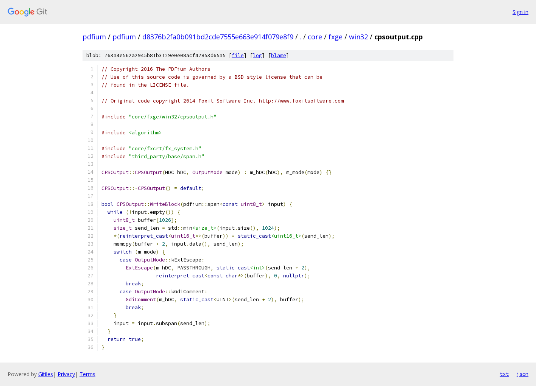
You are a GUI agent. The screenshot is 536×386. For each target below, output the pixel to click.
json (522, 373)
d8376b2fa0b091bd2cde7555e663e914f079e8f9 (217, 36)
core (315, 36)
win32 (358, 36)
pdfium (94, 36)
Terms (87, 374)
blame (278, 55)
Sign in (520, 12)
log (257, 55)
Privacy (66, 374)
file (238, 55)
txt (504, 373)
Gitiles (45, 374)
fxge (336, 36)
